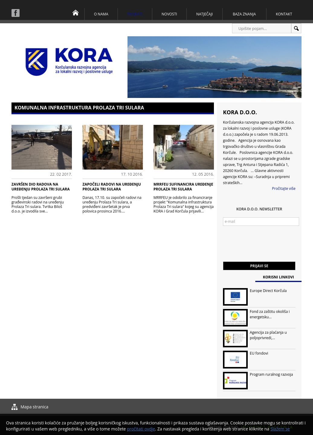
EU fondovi (259, 353)
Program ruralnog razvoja (271, 374)
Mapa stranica (34, 407)
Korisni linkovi (278, 277)
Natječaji (204, 14)
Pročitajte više (283, 188)
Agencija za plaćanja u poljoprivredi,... (268, 335)
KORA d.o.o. (240, 112)
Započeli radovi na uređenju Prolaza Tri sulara (111, 187)
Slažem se (280, 429)
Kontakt (284, 14)
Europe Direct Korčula (268, 290)
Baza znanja (244, 14)
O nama (101, 14)
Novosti (169, 14)
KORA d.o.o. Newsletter (259, 209)
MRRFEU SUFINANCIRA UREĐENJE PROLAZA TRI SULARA (183, 187)
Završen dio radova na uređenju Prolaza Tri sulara (40, 187)
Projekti (135, 14)
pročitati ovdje (141, 429)
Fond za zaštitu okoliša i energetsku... (270, 314)
